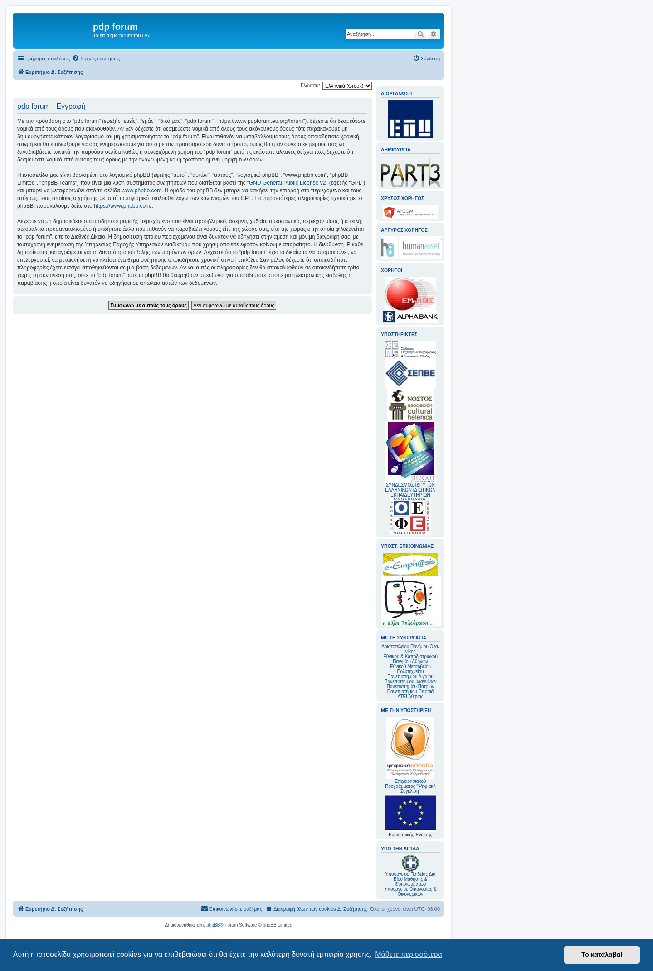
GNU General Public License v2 (287, 183)
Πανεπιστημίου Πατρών (410, 686)
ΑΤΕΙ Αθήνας (410, 696)
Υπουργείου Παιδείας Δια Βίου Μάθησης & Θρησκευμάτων (410, 879)
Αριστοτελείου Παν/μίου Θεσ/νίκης (410, 649)
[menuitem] (96, 58)
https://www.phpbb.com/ (122, 206)
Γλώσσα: (310, 85)
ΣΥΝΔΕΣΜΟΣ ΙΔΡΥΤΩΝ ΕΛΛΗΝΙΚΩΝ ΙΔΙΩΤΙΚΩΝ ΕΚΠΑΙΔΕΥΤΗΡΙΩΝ (410, 490)
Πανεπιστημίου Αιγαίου (410, 676)
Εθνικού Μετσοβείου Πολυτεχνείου (410, 669)
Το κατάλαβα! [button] (602, 954)
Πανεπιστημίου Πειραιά (410, 691)
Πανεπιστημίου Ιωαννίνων (410, 681)
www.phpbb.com (141, 190)
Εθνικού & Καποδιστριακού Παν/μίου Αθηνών (410, 659)
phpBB (213, 924)
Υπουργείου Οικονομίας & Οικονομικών (411, 892)
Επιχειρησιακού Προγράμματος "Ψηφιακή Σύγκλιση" (410, 755)
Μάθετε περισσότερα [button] (408, 954)
